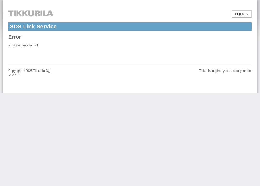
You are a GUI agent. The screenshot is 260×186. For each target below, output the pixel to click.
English (241, 14)
